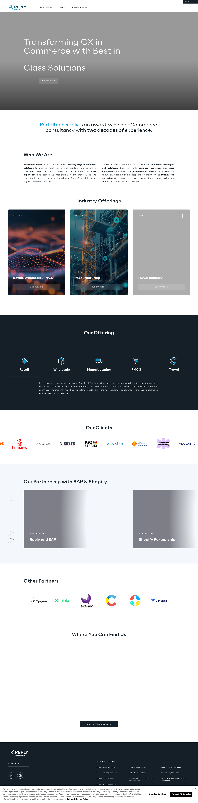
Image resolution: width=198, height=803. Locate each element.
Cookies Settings (157, 794)
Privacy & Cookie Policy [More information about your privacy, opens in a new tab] (77, 799)
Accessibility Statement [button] (170, 773)
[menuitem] (46, 8)
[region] (99, 794)
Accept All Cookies (181, 794)
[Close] (195, 788)
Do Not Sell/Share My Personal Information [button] (173, 780)
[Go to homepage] (20, 8)
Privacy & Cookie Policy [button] (105, 767)
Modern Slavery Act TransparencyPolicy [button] (142, 780)
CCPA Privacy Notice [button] (137, 773)
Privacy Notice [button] (106, 773)
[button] (48, 81)
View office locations (99, 724)
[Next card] (11, 541)
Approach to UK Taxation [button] (171, 767)
